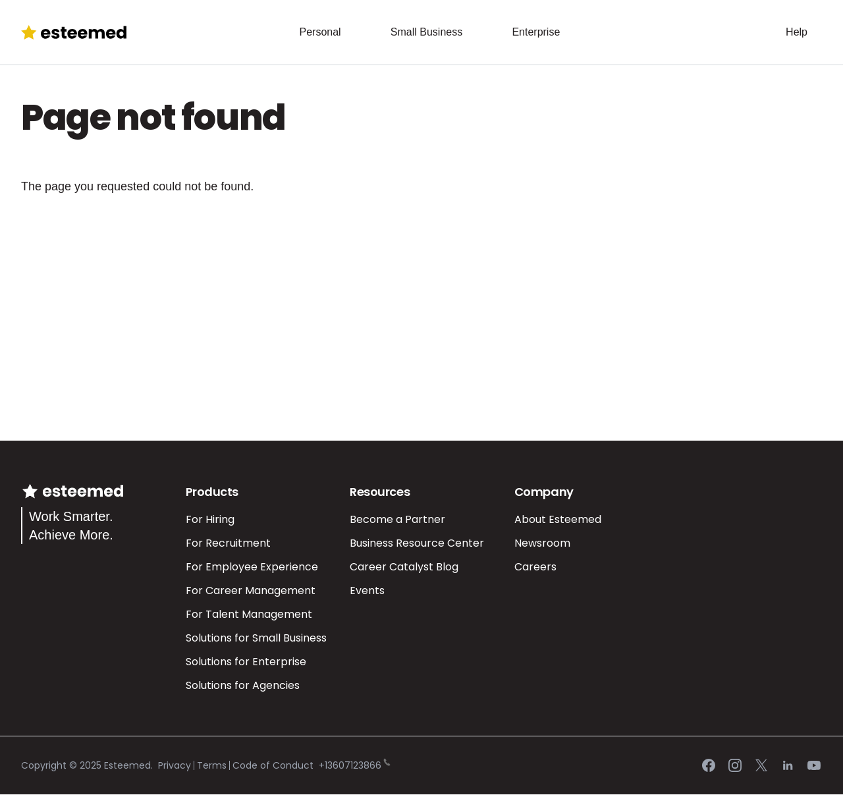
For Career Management (250, 590)
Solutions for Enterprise (246, 661)
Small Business (426, 32)
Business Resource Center (417, 543)
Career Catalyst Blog (404, 566)
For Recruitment (228, 543)
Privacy (174, 765)
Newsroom (542, 543)
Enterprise (536, 32)
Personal (319, 32)
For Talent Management (249, 614)
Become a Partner (397, 519)
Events (367, 590)
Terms (212, 765)
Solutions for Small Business (256, 637)
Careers (535, 566)
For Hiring (210, 519)
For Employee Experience (252, 566)
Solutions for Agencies (243, 685)
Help (796, 32)
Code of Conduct (272, 765)
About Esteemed (557, 519)
